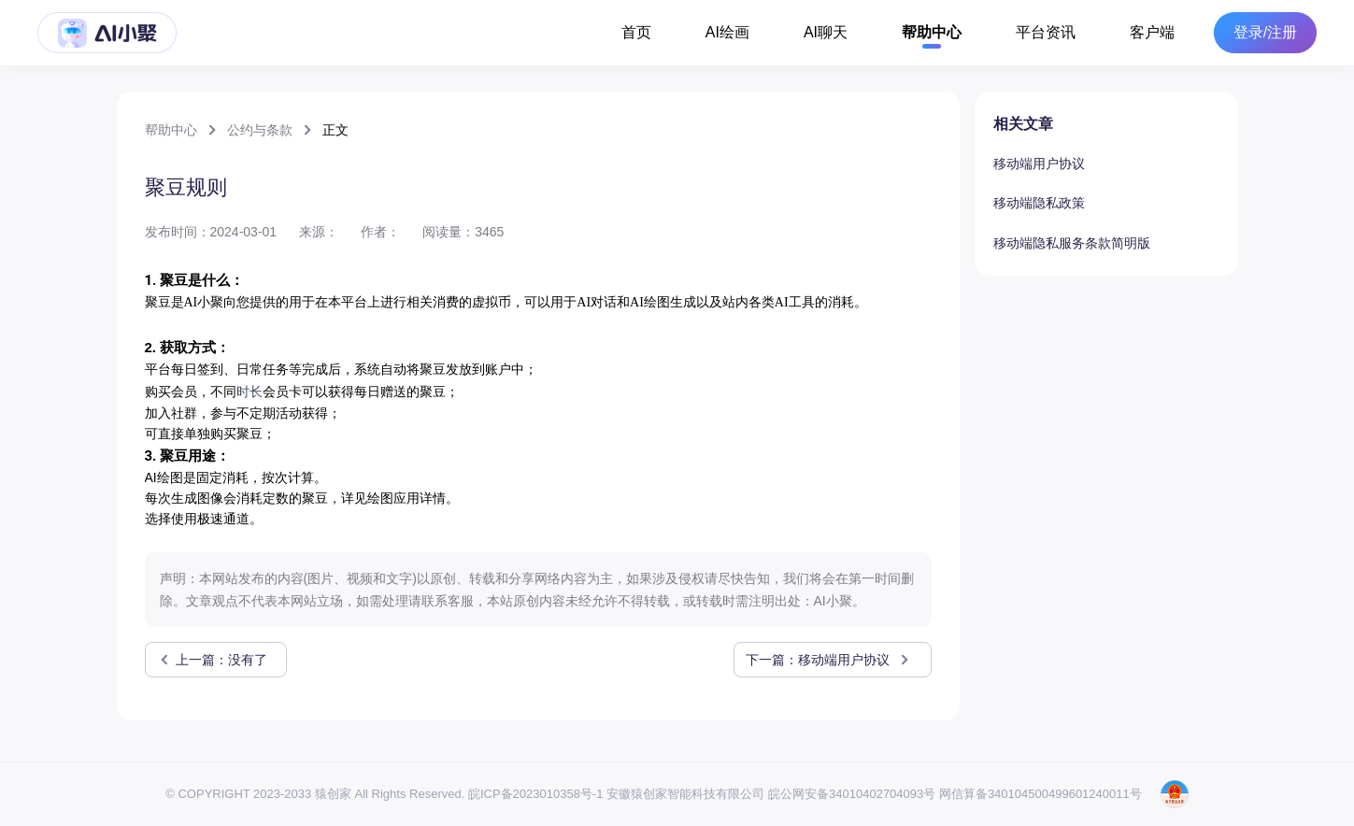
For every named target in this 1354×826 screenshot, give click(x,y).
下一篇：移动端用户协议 (829, 659)
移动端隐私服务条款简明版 (1071, 242)
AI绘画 (727, 32)
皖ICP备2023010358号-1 (536, 794)
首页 (636, 32)
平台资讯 (1046, 32)
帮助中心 (932, 32)
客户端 (1152, 32)
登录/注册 (1265, 32)
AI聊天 (826, 32)
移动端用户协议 (1039, 163)
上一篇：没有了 (212, 659)
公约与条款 (259, 129)
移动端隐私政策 (1039, 202)
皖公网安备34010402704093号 (851, 794)
